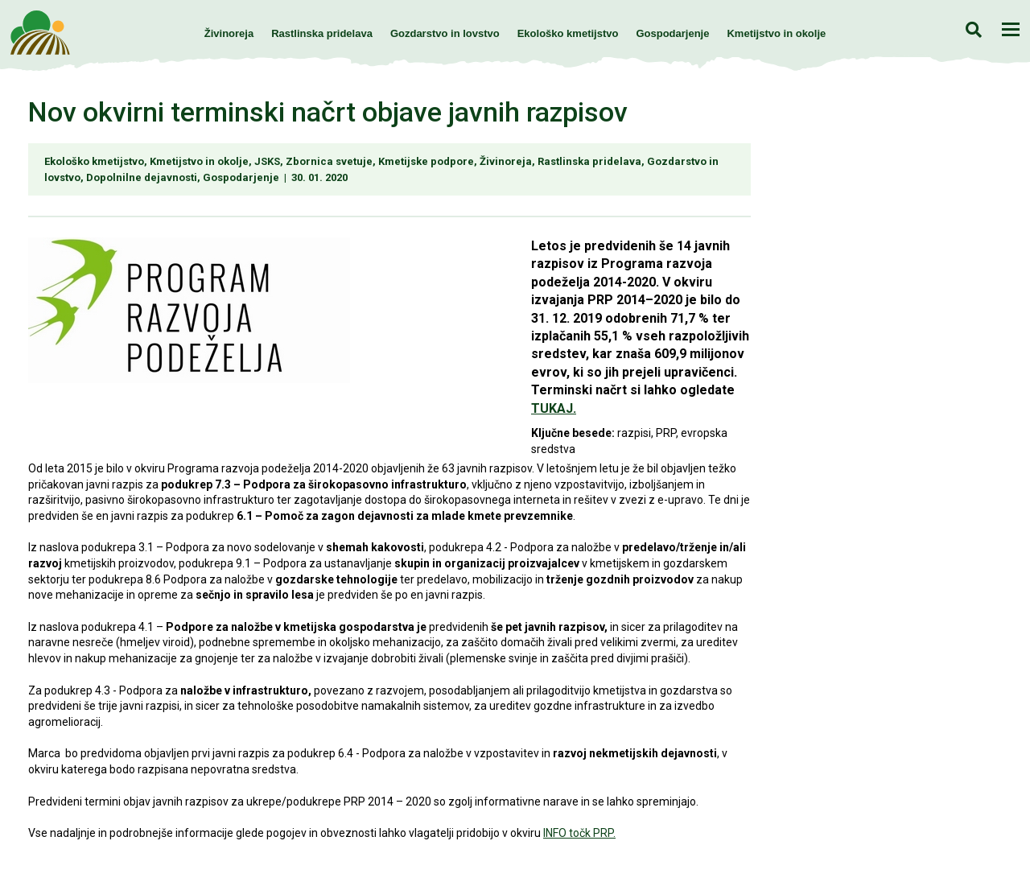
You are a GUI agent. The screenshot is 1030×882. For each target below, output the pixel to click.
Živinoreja (228, 33)
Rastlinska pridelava (322, 33)
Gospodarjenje (672, 33)
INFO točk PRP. (579, 832)
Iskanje (973, 29)
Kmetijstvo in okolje (776, 33)
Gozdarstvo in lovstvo (445, 33)
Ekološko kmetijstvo (568, 33)
